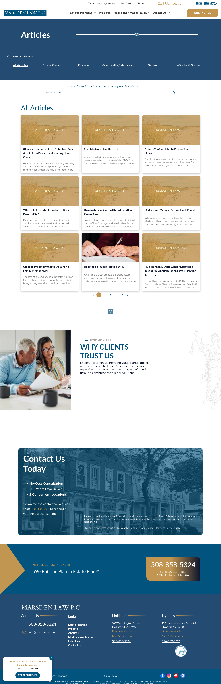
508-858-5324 (40, 509)
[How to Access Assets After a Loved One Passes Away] (110, 191)
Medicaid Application (81, 637)
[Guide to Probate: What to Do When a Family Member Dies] (50, 247)
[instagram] (169, 676)
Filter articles (14, 56)
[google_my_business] (182, 676)
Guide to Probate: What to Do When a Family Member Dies (46, 268)
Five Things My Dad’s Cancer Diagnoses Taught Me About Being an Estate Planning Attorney (170, 271)
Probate (83, 65)
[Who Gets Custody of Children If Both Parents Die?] (50, 191)
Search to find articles (81, 86)
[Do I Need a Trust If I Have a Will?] (110, 247)
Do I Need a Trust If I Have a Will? (104, 266)
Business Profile (122, 631)
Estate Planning (53, 65)
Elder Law (74, 641)
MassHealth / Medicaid (117, 65)
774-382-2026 (171, 641)
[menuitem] (83, 13)
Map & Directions (122, 636)
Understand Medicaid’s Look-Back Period (170, 210)
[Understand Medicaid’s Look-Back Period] (171, 191)
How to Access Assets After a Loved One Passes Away (108, 212)
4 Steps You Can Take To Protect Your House (167, 151)
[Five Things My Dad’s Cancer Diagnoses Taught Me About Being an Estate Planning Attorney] (171, 247)
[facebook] (162, 676)
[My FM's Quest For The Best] (110, 130)
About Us (73, 632)
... (116, 294)
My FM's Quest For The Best (101, 149)
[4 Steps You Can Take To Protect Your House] (171, 130)
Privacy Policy (145, 528)
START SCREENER (27, 675)
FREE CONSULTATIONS (51, 565)
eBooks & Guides (188, 65)
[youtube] (176, 676)
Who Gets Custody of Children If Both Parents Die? (46, 212)
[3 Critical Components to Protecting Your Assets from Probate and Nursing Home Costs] (50, 130)
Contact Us (75, 645)
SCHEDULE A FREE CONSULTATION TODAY (173, 573)
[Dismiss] (51, 658)
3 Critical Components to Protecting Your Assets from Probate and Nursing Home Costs (48, 153)
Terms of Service (165, 528)
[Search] (110, 92)
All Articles (20, 65)
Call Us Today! (169, 3)
